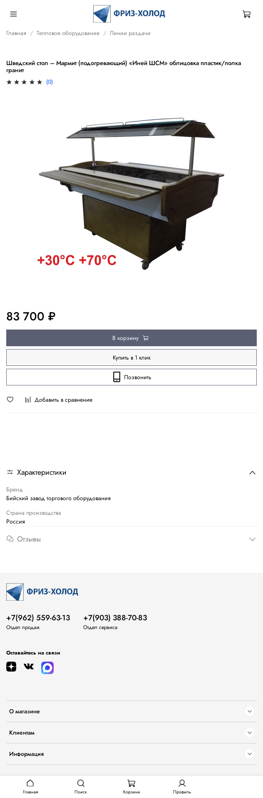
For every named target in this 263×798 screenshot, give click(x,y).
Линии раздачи (130, 33)
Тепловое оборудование (68, 33)
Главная (16, 33)
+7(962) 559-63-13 (38, 617)
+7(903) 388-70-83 (115, 617)
